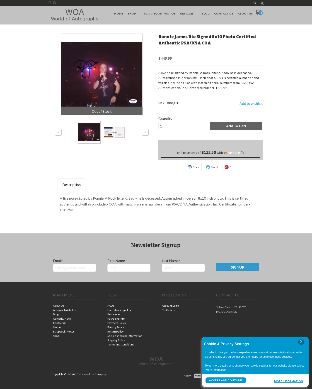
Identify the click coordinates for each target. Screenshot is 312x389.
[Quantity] (169, 126)
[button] (236, 126)
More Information (288, 380)
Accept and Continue (225, 380)
